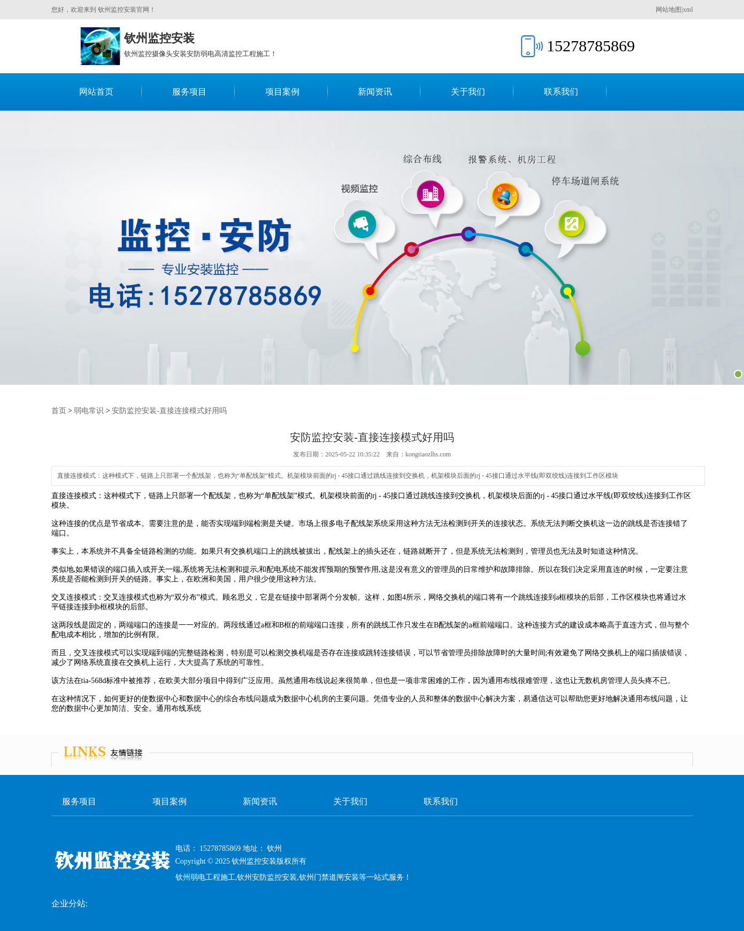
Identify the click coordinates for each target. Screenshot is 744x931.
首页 (58, 411)
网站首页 (96, 91)
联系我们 (561, 91)
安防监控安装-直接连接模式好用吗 (169, 411)
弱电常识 (89, 411)
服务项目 (189, 91)
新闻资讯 (375, 91)
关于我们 (468, 91)
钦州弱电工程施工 (205, 877)
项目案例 (282, 91)
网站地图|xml (674, 9)
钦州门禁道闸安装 (329, 877)
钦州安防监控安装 (267, 877)
